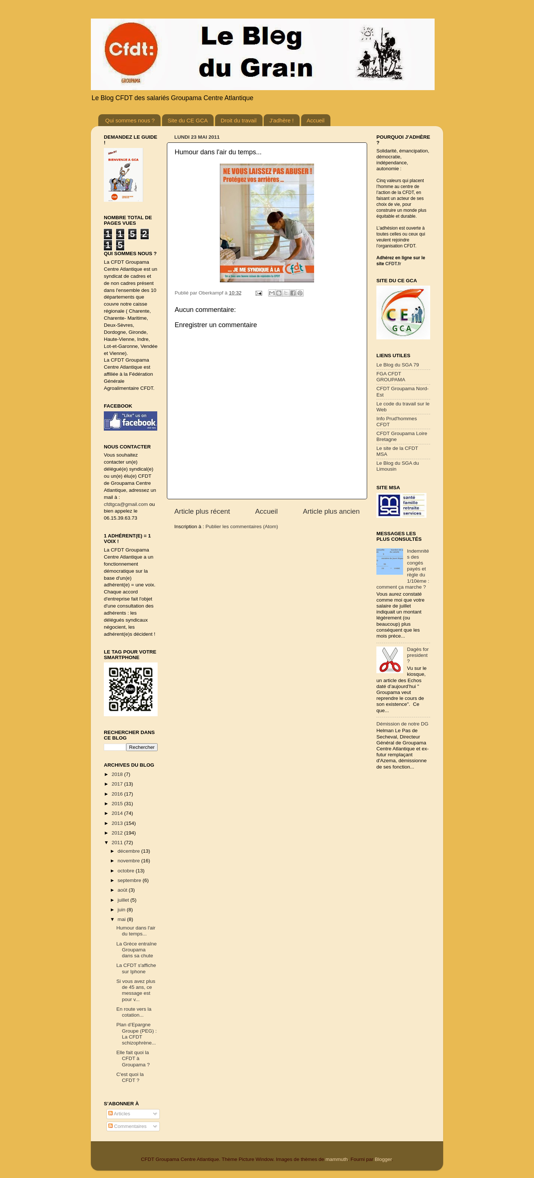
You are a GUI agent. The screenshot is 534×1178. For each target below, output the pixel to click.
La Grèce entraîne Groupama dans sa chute (136, 949)
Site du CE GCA (188, 120)
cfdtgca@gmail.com (126, 504)
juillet (124, 900)
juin (122, 909)
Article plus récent (202, 511)
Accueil (315, 120)
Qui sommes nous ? (130, 120)
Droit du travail (239, 120)
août (123, 890)
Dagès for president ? (418, 655)
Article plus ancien (331, 511)
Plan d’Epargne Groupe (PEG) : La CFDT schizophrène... (136, 1034)
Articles (119, 1113)
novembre (129, 860)
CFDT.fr (393, 263)
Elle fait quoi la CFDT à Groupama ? (133, 1058)
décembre (129, 851)
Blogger (383, 1159)
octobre (127, 870)
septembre (130, 880)
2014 (118, 813)
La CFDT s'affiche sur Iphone (136, 968)
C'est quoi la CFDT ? (130, 1077)
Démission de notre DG (402, 724)
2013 (118, 823)
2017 (118, 784)
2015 (118, 803)
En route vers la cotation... (134, 1012)
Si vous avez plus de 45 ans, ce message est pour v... (135, 990)
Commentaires (127, 1126)
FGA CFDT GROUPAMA (390, 376)
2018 (118, 774)
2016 (118, 794)
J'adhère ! (281, 120)
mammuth (337, 1159)
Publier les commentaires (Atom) (241, 526)
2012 (118, 833)
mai (122, 919)
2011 (118, 842)
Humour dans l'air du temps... (135, 931)
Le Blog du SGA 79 (397, 365)
